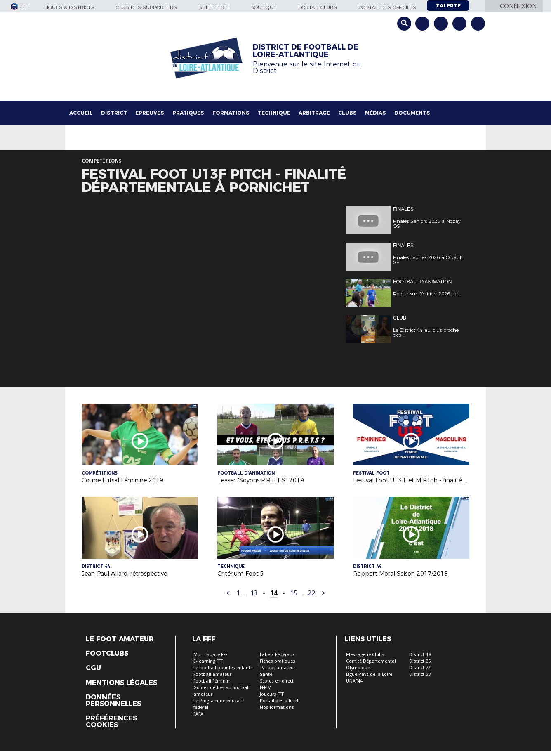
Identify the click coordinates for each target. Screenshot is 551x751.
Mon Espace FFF (210, 654)
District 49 (420, 654)
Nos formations (277, 707)
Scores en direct (277, 681)
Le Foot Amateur (120, 639)
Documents (412, 113)
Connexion (518, 6)
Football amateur (212, 674)
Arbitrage (314, 113)
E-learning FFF (208, 661)
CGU (93, 668)
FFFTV (265, 687)
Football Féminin (211, 681)
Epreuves (149, 113)
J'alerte (448, 5)
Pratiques (188, 113)
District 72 (420, 668)
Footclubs (107, 653)
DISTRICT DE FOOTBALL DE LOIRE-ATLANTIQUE (305, 51)
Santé (266, 674)
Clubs (347, 113)
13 (254, 593)
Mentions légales (121, 683)
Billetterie (213, 7)
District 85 (420, 661)
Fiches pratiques (277, 661)
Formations (231, 113)
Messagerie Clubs (365, 654)
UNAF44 (354, 681)
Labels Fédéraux (277, 654)
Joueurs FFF (272, 694)
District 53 (420, 674)
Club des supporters (146, 7)
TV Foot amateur (277, 668)
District (114, 113)
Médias (375, 113)
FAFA (198, 714)
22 (311, 593)
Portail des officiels (387, 7)
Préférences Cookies (111, 721)
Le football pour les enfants (223, 668)
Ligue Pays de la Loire (369, 674)
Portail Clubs (317, 7)
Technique (274, 113)
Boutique (263, 7)
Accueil (81, 113)
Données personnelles (113, 700)
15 (293, 593)
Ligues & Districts (69, 7)
